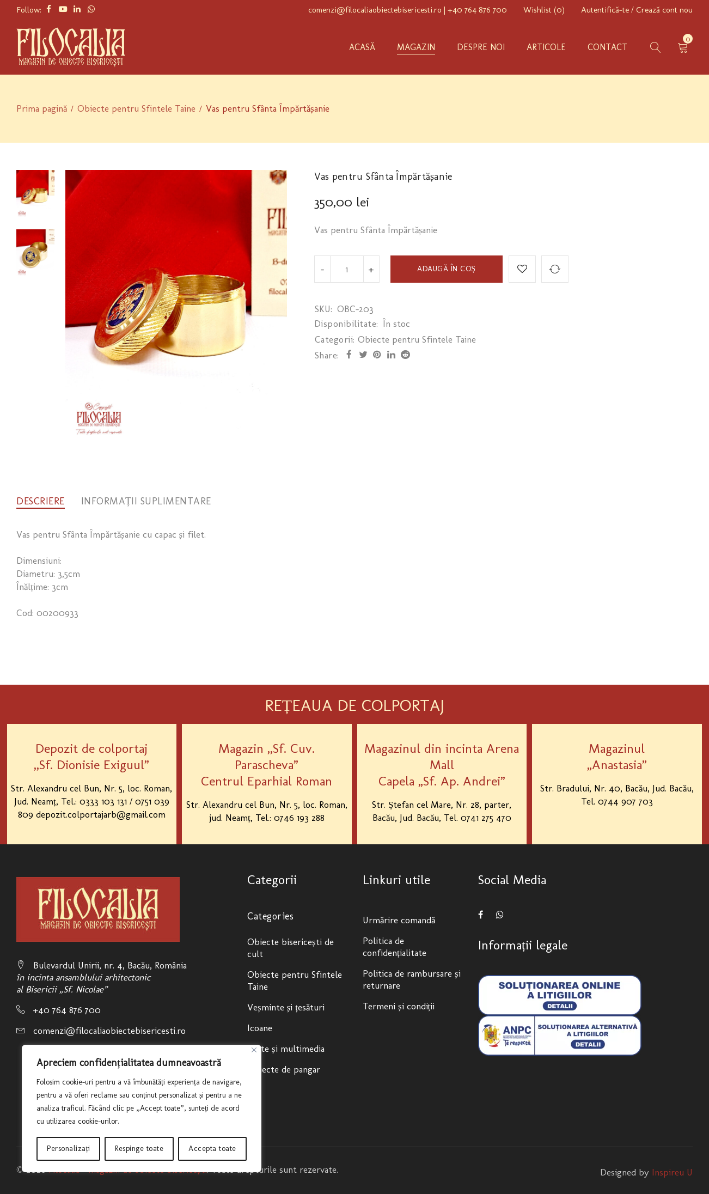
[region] (141, 1108)
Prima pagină (41, 108)
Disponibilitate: (346, 323)
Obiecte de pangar (283, 1069)
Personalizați (68, 1148)
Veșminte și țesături (286, 1007)
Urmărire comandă (399, 920)
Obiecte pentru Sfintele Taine (136, 108)
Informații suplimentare (146, 501)
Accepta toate (212, 1148)
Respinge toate (139, 1148)
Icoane (259, 1027)
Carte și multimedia (286, 1048)
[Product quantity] (347, 269)
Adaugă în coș (446, 268)
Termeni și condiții (399, 1006)
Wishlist (544, 10)
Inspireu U (672, 1172)
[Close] (254, 1049)
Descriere (40, 501)
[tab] (40, 501)
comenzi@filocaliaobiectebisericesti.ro (375, 10)
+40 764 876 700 (477, 10)
